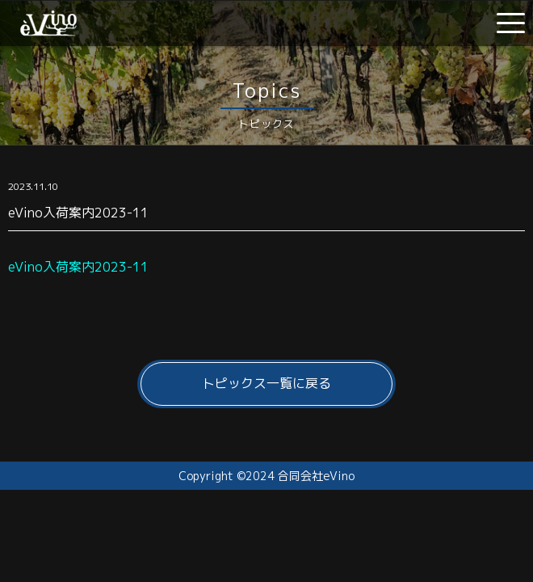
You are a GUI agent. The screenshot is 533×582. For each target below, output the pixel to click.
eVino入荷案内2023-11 (78, 267)
